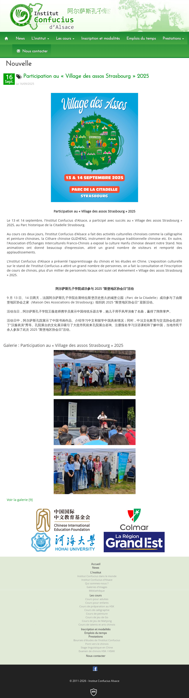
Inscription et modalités (100, 38)
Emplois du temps (141, 38)
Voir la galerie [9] (20, 500)
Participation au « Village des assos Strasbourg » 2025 (86, 76)
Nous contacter (32, 51)
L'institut (40, 38)
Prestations (173, 38)
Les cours (65, 38)
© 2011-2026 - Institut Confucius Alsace (94, 681)
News (20, 38)
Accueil (95, 564)
